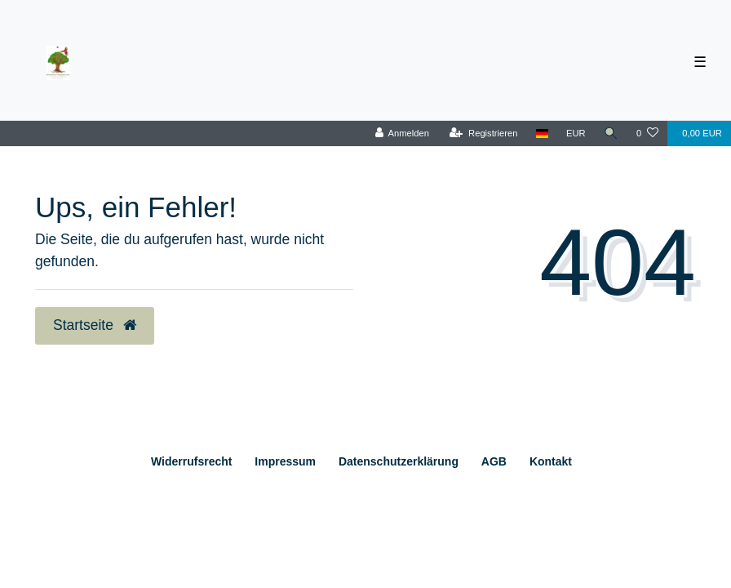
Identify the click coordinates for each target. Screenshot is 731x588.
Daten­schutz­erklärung (399, 461)
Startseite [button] (94, 325)
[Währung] (576, 133)
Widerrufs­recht (191, 461)
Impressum (285, 461)
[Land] (542, 133)
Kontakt (550, 461)
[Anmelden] (402, 133)
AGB (494, 461)
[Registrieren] (483, 133)
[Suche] (611, 133)
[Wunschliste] (647, 133)
